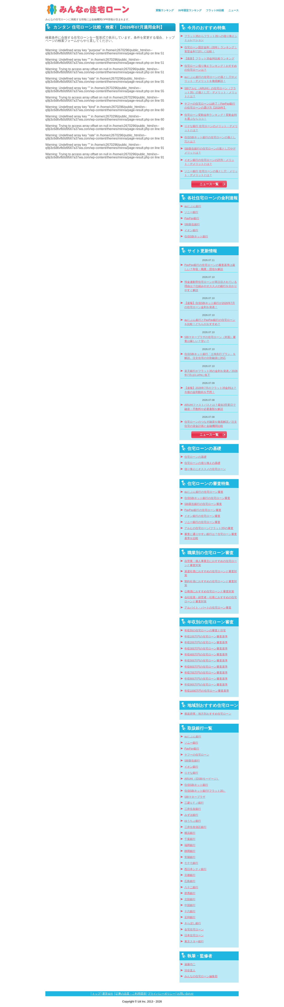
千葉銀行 (189, 839)
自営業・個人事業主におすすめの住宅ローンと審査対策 (210, 563)
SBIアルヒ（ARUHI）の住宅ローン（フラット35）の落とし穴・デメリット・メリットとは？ (210, 92)
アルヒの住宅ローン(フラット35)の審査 (208, 528)
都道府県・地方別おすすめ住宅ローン (207, 713)
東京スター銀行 (194, 941)
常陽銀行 (189, 857)
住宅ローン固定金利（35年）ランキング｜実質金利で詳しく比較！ (210, 49)
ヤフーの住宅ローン (196, 754)
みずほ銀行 (191, 815)
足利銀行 (189, 917)
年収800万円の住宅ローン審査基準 (206, 678)
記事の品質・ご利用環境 (131, 993)
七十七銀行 (191, 863)
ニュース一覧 (209, 184)
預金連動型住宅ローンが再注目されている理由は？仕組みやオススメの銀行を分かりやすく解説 (210, 286)
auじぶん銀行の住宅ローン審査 (203, 491)
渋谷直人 (189, 970)
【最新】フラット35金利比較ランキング (209, 58)
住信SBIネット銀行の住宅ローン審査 (207, 498)
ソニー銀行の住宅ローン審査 (202, 522)
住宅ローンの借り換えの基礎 (202, 463)
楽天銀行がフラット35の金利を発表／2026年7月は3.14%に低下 (211, 373)
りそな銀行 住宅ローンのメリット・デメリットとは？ (211, 128)
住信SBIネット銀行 (196, 236)
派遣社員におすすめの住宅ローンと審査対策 (210, 573)
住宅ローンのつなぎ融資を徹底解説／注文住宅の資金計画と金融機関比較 (210, 423)
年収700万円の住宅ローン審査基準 (206, 672)
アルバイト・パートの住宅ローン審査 (207, 607)
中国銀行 (189, 905)
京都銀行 (189, 875)
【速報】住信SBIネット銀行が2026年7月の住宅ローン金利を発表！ (209, 305)
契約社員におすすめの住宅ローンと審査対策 (210, 583)
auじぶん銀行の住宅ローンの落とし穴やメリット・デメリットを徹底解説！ (210, 79)
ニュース (233, 10)
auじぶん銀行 (192, 206)
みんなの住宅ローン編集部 (201, 976)
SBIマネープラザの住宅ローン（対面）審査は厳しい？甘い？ (210, 339)
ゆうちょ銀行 (192, 820)
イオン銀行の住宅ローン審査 (202, 516)
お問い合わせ (185, 993)
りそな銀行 (191, 772)
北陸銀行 (189, 899)
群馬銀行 (189, 893)
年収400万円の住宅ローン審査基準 (206, 654)
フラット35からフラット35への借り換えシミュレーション (210, 38)
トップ (96, 993)
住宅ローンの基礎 (195, 456)
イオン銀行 (191, 230)
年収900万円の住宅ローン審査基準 (206, 684)
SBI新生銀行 (192, 224)
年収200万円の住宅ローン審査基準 (206, 642)
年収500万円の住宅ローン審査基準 (206, 660)
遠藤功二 (189, 964)
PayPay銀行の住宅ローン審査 (202, 510)
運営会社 (107, 993)
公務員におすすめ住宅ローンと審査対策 (209, 591)
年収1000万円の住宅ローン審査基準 (206, 690)
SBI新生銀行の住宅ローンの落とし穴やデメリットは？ (210, 150)
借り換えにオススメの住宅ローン (205, 469)
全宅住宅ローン (194, 929)
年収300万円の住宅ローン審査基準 (206, 648)
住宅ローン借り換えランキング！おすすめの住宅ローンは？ (210, 68)
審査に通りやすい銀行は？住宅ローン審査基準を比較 (210, 536)
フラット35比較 (215, 10)
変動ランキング (165, 10)
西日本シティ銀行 (195, 869)
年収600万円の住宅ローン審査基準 (206, 666)
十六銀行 (189, 911)
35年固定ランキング (189, 10)
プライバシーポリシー (161, 993)
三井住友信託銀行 (195, 827)
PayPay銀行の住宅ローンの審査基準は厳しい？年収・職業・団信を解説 (209, 267)
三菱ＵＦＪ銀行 (194, 802)
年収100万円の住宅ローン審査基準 (206, 636)
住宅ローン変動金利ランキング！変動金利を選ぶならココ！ (210, 117)
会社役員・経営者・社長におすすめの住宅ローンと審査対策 (210, 599)
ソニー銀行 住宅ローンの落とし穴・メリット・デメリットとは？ (211, 173)
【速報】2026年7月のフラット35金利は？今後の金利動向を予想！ (210, 390)
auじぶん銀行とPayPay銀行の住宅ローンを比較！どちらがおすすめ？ (209, 322)
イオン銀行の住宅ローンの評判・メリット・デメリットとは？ (209, 162)
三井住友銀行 (192, 808)
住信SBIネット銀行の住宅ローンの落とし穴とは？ (210, 139)
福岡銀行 (189, 845)
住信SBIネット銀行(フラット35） (205, 790)
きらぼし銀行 (192, 923)
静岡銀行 (189, 851)
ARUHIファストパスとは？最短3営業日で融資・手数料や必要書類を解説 (210, 407)
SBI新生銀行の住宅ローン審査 (203, 504)
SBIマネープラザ (194, 796)
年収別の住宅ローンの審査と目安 (205, 630)
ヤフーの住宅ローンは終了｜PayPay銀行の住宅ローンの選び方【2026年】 (209, 105)
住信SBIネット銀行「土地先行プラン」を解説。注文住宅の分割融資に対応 (210, 356)
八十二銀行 (191, 887)
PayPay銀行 (191, 218)
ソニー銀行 (191, 212)
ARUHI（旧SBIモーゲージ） (201, 778)
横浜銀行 (189, 832)
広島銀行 (189, 881)
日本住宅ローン (194, 935)
